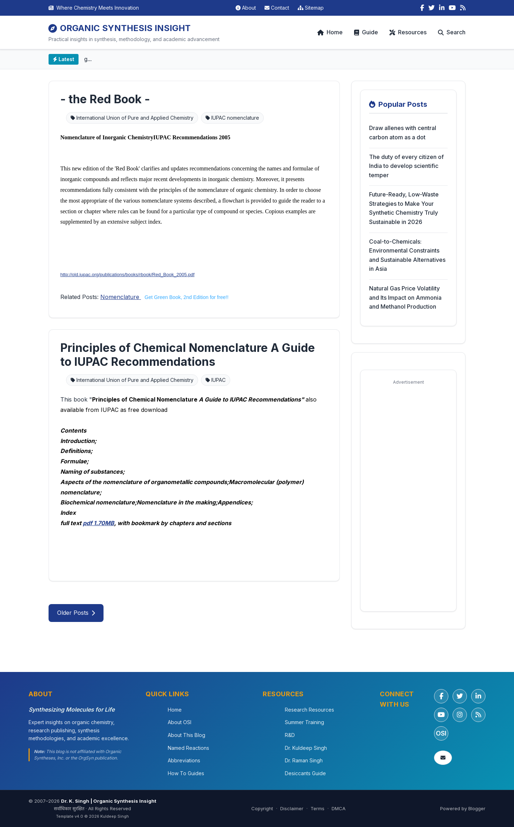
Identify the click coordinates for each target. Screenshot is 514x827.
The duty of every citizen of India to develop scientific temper (406, 166)
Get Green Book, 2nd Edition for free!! (186, 297)
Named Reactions (188, 748)
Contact (276, 8)
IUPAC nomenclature (232, 118)
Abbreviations (184, 760)
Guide (366, 32)
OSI (441, 733)
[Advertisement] (408, 495)
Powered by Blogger (462, 808)
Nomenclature (120, 296)
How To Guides (186, 773)
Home (330, 32)
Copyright (262, 808)
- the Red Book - (105, 99)
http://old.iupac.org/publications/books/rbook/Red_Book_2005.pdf (127, 274)
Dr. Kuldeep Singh (306, 748)
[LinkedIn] (441, 8)
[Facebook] (422, 8)
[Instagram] (460, 715)
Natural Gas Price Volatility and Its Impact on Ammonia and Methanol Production (405, 297)
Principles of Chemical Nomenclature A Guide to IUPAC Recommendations (187, 354)
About (246, 8)
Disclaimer (291, 808)
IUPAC (216, 380)
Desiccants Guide (305, 773)
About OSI (179, 722)
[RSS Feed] (462, 8)
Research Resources (309, 710)
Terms (317, 808)
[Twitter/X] (460, 696)
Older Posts (76, 612)
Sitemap (311, 8)
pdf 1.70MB (98, 523)
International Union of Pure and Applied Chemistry (132, 118)
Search (451, 32)
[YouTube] (452, 8)
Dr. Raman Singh (304, 760)
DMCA (339, 808)
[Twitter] (431, 8)
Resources (408, 32)
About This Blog (186, 735)
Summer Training (304, 722)
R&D (290, 735)
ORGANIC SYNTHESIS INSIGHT (120, 28)
